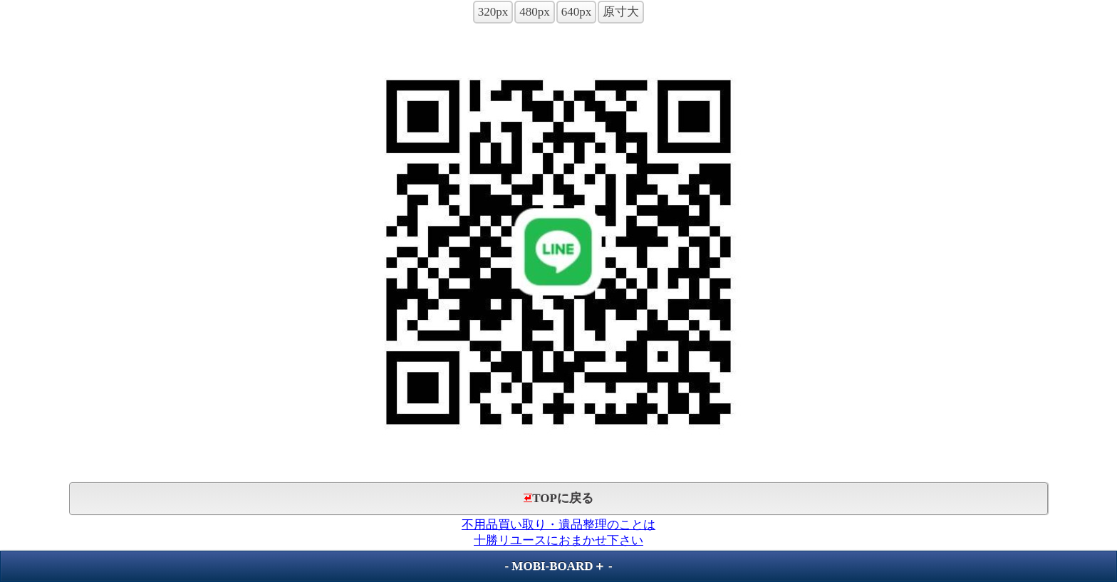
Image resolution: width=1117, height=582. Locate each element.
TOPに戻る (558, 498)
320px (493, 12)
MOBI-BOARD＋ (558, 566)
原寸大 (621, 12)
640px (576, 12)
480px (534, 12)
